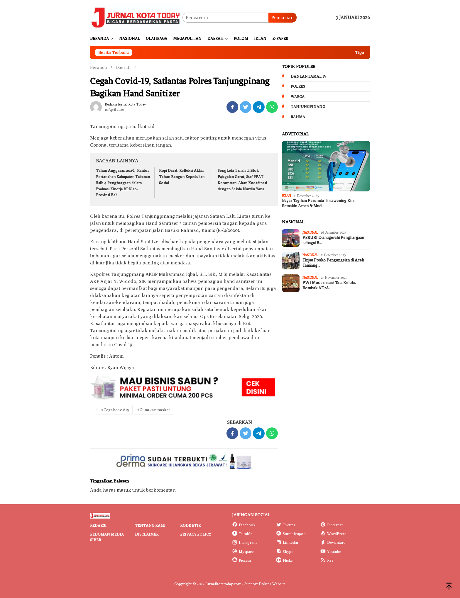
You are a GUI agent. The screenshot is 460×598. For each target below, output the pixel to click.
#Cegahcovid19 (115, 409)
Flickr (284, 560)
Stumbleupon (291, 533)
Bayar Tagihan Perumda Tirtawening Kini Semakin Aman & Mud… (318, 203)
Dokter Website (272, 583)
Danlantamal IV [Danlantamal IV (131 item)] (309, 76)
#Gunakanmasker (153, 409)
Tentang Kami (150, 525)
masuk (124, 490)
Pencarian (282, 17)
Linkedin (287, 542)
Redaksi (98, 525)
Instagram (244, 542)
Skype (284, 551)
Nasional (310, 232)
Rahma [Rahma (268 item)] (298, 116)
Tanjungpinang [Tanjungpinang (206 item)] (308, 106)
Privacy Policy (195, 534)
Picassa (241, 560)
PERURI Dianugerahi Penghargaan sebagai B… (333, 240)
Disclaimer (146, 534)
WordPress (333, 533)
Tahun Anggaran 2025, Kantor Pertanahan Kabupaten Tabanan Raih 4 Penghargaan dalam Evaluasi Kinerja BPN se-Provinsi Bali (123, 182)
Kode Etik (190, 525)
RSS (327, 560)
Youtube (330, 551)
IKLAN (286, 196)
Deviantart (332, 542)
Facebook (244, 524)
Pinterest (331, 524)
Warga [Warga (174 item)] (298, 96)
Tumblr (242, 533)
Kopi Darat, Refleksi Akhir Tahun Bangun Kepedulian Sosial (181, 176)
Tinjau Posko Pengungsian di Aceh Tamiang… (333, 263)
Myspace (243, 551)
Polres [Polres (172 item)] (298, 86)
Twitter (285, 524)
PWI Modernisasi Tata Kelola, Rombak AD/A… (329, 285)
